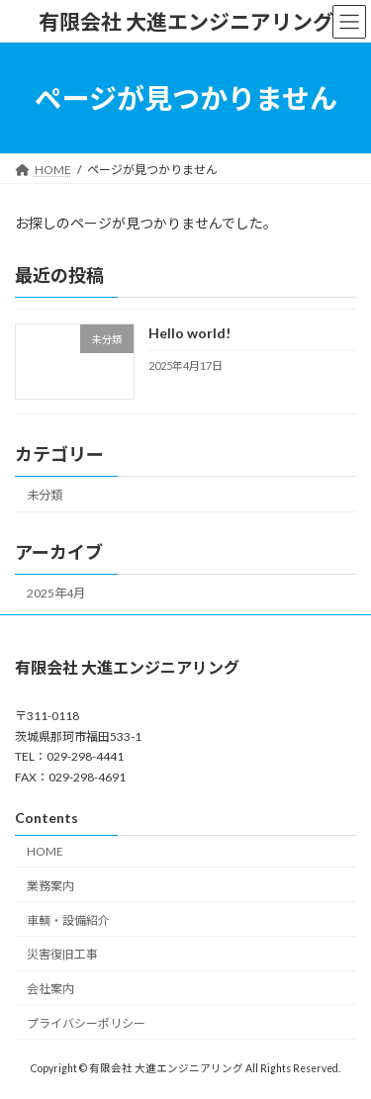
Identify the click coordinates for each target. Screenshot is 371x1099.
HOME (45, 851)
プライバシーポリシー (86, 1022)
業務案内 (50, 884)
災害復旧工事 (62, 954)
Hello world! (189, 333)
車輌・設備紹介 (68, 919)
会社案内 (50, 988)
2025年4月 (56, 593)
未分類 (44, 495)
